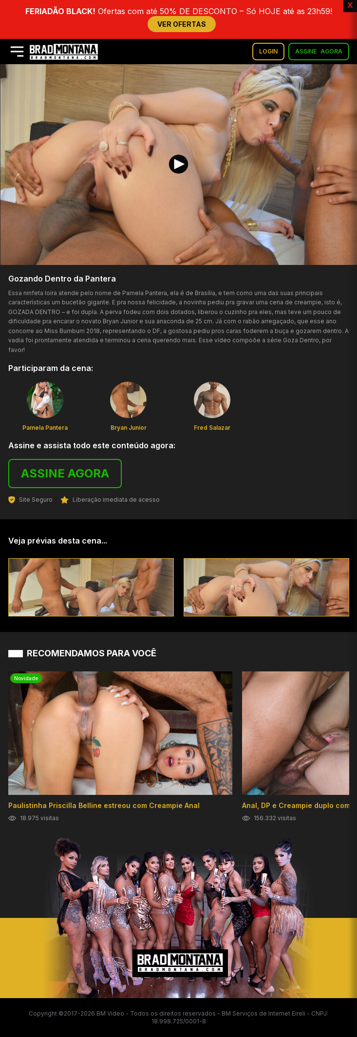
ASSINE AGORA (65, 473)
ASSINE (318, 51)
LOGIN (268, 51)
